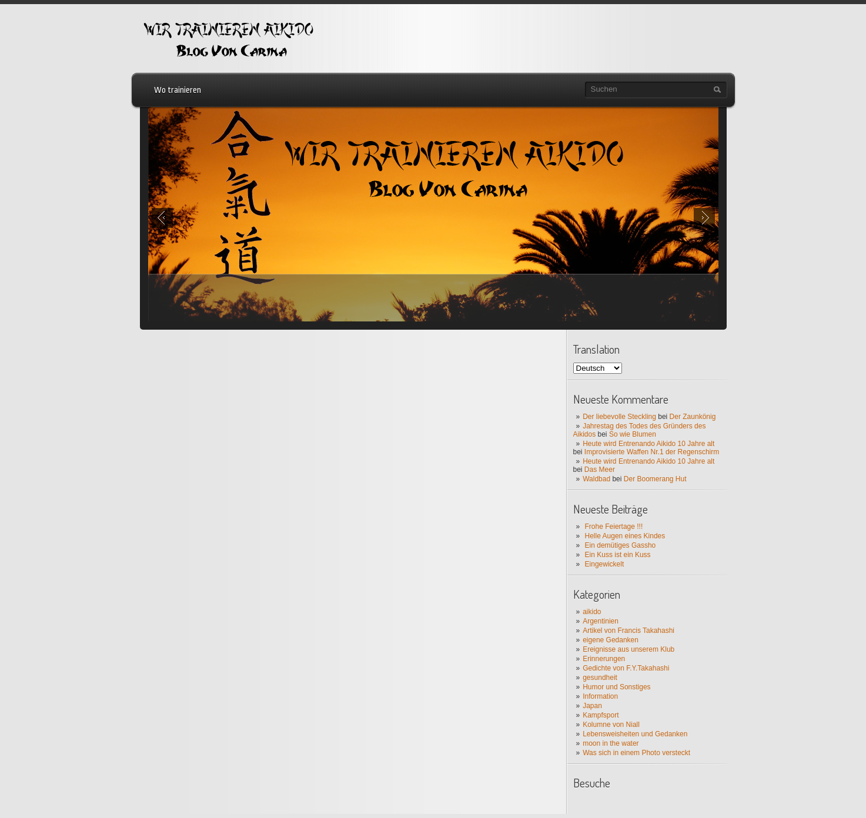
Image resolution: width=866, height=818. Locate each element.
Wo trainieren (177, 90)
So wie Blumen (632, 434)
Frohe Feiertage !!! (614, 526)
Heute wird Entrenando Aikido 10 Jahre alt (648, 444)
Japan (592, 706)
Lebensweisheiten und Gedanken (635, 734)
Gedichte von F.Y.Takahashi (626, 668)
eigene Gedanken (610, 640)
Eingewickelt (604, 564)
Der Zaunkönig (693, 417)
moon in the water (610, 743)
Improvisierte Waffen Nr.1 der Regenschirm (651, 452)
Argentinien (600, 621)
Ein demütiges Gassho (620, 545)
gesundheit (600, 677)
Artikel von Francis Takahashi (628, 630)
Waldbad (596, 479)
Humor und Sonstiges (616, 687)
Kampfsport (600, 715)
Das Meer (599, 469)
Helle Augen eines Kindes (625, 536)
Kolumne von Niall (611, 724)
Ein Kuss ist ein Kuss (618, 555)
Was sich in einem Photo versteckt (636, 753)
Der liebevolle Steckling (619, 417)
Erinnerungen (604, 659)
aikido (592, 612)
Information (600, 696)
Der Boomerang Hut (655, 479)
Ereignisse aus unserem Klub (628, 649)
